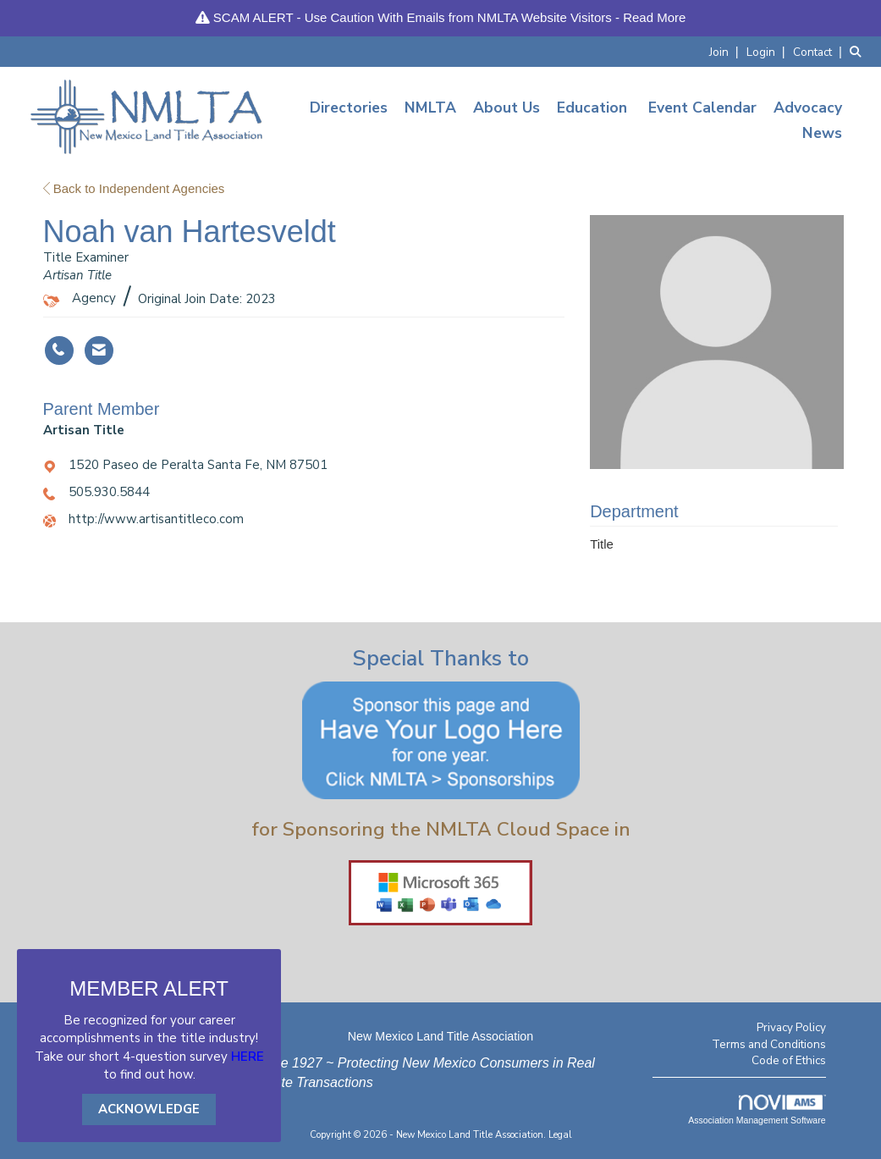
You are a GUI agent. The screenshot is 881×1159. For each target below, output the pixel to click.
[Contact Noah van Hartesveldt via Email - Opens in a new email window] (99, 350)
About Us (506, 107)
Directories (349, 107)
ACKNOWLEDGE (149, 1109)
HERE (247, 1056)
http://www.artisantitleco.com (156, 519)
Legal (560, 1135)
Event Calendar (702, 107)
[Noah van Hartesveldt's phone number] (59, 350)
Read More (654, 17)
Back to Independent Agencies (134, 188)
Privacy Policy (791, 1027)
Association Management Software (756, 1110)
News (822, 133)
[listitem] (726, 51)
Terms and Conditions (769, 1044)
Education (592, 107)
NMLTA (430, 107)
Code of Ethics (789, 1060)
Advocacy (808, 107)
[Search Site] (859, 51)
